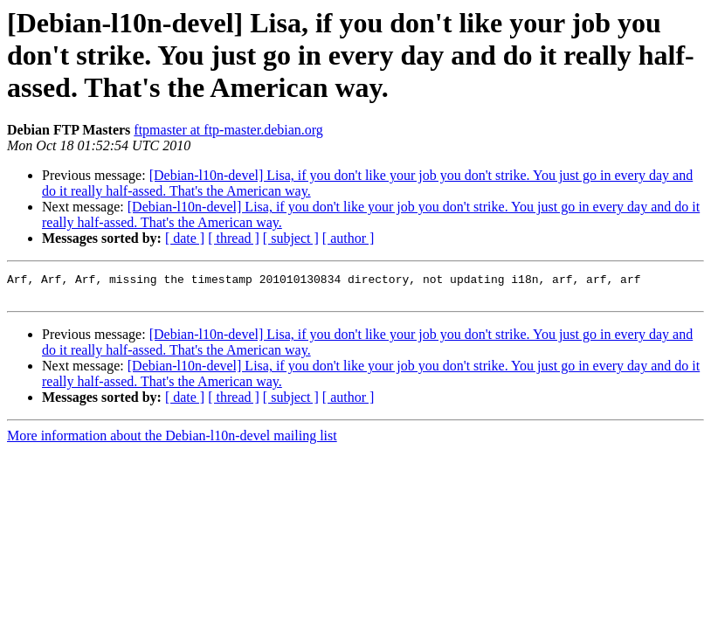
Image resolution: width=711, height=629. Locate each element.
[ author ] (348, 238)
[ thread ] (233, 238)
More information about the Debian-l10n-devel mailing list (172, 440)
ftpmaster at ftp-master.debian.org (228, 129)
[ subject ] (291, 238)
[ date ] (184, 238)
